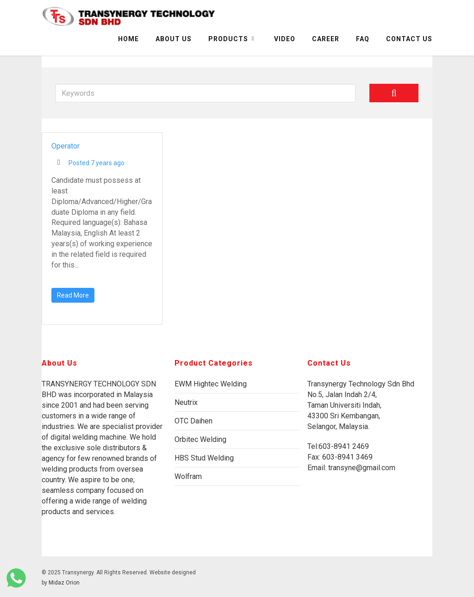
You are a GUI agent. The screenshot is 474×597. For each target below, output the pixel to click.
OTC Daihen (193, 421)
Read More (73, 295)
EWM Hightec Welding (211, 383)
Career (325, 39)
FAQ (362, 39)
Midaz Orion (64, 582)
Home (128, 39)
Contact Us (409, 39)
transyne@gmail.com (360, 467)
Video (284, 39)
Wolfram (188, 476)
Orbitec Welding (200, 439)
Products (232, 39)
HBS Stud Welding (204, 458)
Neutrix (186, 402)
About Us (174, 39)
